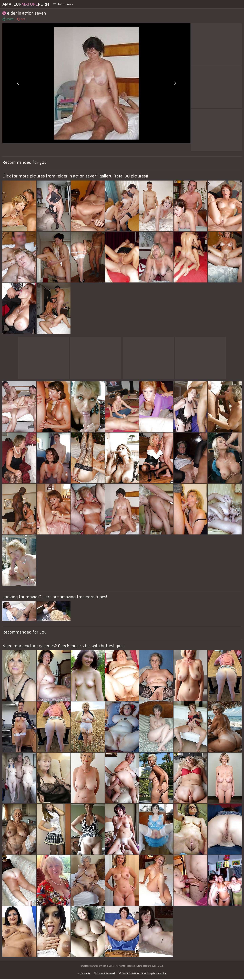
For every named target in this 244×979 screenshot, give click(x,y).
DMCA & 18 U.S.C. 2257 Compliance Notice (142, 973)
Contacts (84, 973)
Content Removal (104, 973)
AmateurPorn (25, 4)
